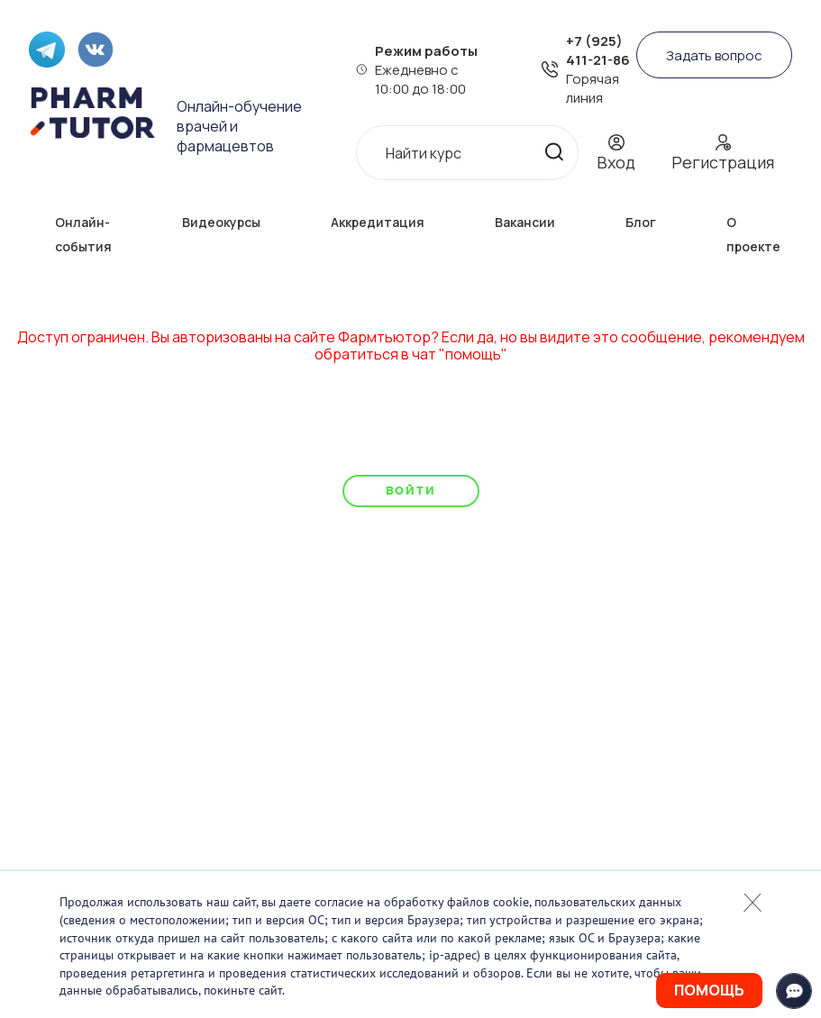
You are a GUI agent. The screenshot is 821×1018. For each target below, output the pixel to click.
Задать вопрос (714, 55)
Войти (410, 490)
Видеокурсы (221, 222)
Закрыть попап (752, 903)
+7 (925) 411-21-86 (598, 50)
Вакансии (525, 222)
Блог (640, 222)
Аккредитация (377, 222)
